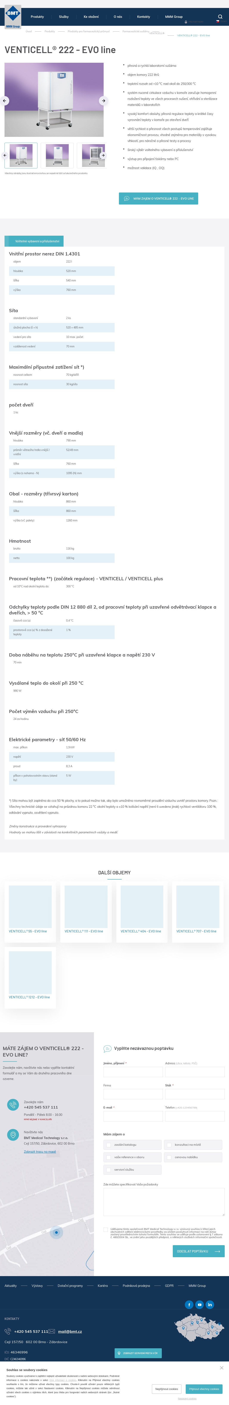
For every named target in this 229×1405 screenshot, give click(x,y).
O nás (118, 17)
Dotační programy (70, 1286)
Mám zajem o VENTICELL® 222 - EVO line (164, 198)
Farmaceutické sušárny (136, 31)
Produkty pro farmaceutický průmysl (89, 31)
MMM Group (174, 17)
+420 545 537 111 (41, 1107)
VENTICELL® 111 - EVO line (86, 909)
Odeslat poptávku (192, 1251)
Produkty (37, 17)
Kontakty (143, 17)
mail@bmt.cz (70, 1331)
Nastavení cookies (187, 1398)
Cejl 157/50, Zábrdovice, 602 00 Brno (49, 1143)
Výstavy (37, 1286)
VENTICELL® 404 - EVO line (142, 909)
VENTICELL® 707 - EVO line (197, 909)
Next (103, 100)
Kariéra (103, 1286)
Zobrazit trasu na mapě (40, 1152)
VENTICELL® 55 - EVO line (30, 909)
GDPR (169, 1286)
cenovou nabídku (181, 1158)
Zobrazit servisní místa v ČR (140, 1353)
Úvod (29, 31)
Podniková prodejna (136, 1286)
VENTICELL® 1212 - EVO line (30, 975)
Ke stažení (91, 17)
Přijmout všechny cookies (204, 1389)
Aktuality (11, 1286)
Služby (64, 17)
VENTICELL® (156, 33)
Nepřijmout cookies (166, 1389)
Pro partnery (196, 21)
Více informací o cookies (62, 1380)
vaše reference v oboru (123, 1158)
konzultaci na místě (182, 1146)
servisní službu (118, 1171)
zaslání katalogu (119, 1146)
